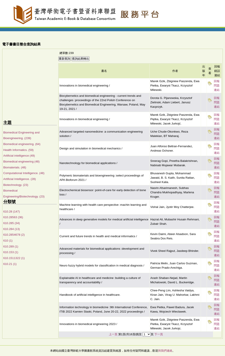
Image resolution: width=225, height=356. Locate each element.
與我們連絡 (165, 350)
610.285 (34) (11, 223)
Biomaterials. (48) (14, 167)
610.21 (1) (10, 264)
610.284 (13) (11, 229)
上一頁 (113, 334)
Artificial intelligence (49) (19, 155)
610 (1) (7, 240)
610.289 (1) (10, 246)
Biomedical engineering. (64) (21, 144)
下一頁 (158, 334)
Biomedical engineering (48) (21, 161)
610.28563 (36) (13, 217)
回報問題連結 (217, 85)
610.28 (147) (11, 211)
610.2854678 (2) (14, 234)
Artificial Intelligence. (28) (19, 179)
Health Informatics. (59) (18, 150)
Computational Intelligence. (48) (23, 173)
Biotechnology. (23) (15, 185)
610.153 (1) (10, 252)
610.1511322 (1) (14, 258)
